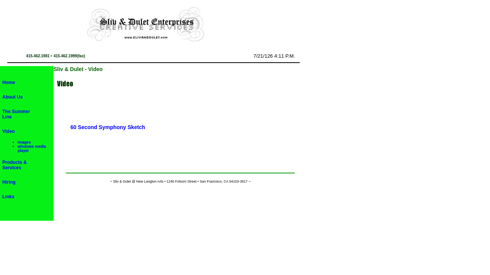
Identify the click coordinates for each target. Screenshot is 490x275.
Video (8, 131)
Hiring (9, 182)
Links (8, 196)
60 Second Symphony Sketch (107, 127)
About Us (12, 97)
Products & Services (14, 165)
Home (8, 82)
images (24, 142)
